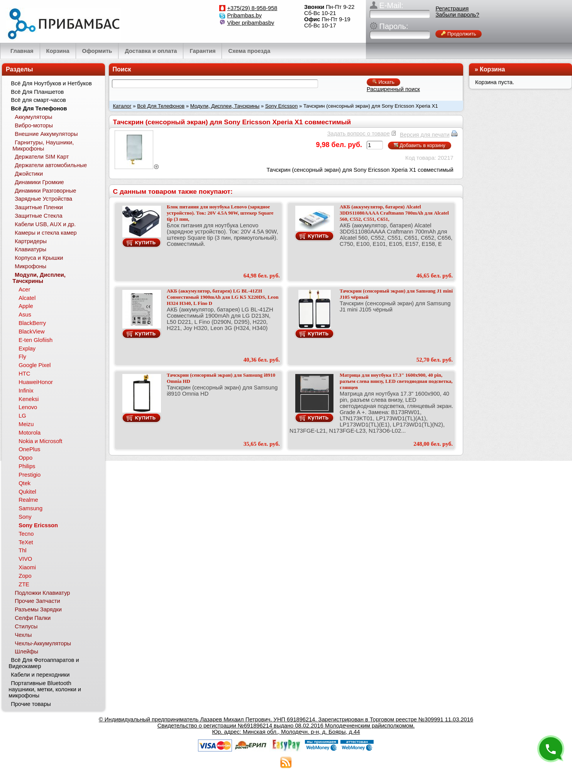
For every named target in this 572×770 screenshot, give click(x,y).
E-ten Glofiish (35, 340)
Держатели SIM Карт (42, 157)
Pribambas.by (244, 15)
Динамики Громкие (39, 182)
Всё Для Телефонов (160, 106)
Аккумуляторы (33, 117)
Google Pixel (35, 365)
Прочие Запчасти (37, 601)
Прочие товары (31, 704)
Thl (22, 550)
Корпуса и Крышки (39, 258)
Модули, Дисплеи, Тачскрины (225, 106)
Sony (25, 517)
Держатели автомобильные (51, 165)
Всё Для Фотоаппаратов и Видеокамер (43, 663)
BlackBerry (32, 323)
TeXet (26, 542)
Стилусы (26, 626)
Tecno (26, 534)
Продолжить (458, 34)
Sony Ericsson (281, 106)
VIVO (25, 559)
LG (22, 416)
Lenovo (28, 407)
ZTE (24, 584)
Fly (22, 357)
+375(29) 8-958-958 (252, 8)
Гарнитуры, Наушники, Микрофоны (43, 145)
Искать (383, 82)
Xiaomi (27, 567)
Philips (27, 466)
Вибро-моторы (34, 125)
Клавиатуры (30, 249)
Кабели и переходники (40, 675)
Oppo (25, 458)
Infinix (26, 391)
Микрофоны (30, 266)
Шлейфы (26, 651)
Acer (24, 289)
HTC (24, 374)
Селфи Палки (33, 618)
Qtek (24, 483)
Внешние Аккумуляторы (46, 134)
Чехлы (23, 635)
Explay (27, 348)
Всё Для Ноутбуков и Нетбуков (51, 83)
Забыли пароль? (457, 15)
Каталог (122, 106)
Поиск (122, 69)
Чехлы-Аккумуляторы (43, 643)
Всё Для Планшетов (37, 92)
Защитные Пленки (39, 207)
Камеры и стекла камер (46, 233)
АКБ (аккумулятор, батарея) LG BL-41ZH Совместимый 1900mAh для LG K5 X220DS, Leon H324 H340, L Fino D (222, 297)
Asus (25, 314)
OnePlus (29, 449)
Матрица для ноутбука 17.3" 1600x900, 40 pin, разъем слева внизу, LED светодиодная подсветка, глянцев (396, 381)
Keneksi (29, 399)
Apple (26, 306)
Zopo (25, 576)
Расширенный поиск (393, 89)
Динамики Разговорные (45, 191)
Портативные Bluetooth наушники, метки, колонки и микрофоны (44, 689)
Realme (28, 500)
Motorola (30, 433)
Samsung (30, 508)
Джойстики (29, 174)
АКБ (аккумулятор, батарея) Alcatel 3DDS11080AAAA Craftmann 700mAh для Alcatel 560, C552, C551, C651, (394, 213)
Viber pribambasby (250, 23)
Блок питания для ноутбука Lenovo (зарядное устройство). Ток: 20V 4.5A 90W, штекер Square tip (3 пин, (220, 213)
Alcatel (27, 298)
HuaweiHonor (36, 382)
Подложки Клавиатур (42, 593)
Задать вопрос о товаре (358, 133)
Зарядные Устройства (43, 199)
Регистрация (452, 8)
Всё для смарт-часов (38, 100)
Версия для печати (425, 135)
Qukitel (27, 492)
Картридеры (31, 241)
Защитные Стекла (38, 216)
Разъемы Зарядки (38, 609)
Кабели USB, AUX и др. (45, 224)
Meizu (26, 424)
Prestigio (30, 475)
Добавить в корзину (419, 145)
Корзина (492, 69)
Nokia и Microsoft (40, 441)
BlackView (31, 331)
